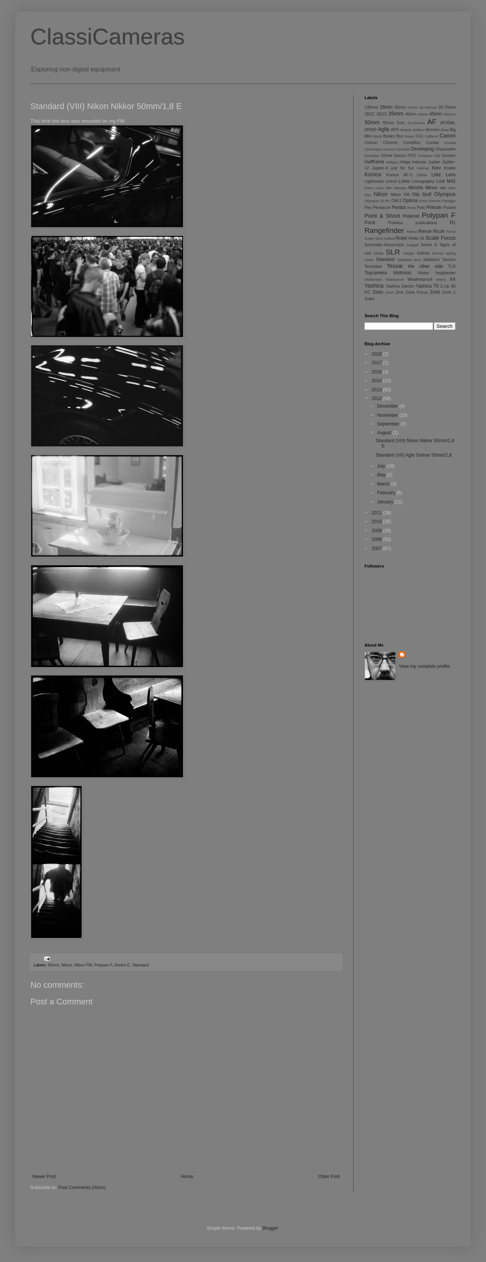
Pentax (399, 207)
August (385, 432)
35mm (396, 114)
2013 (377, 389)
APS (395, 129)
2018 (377, 354)
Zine (400, 292)
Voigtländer (445, 272)
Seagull (412, 245)
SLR (393, 252)
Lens (451, 174)
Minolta (416, 187)
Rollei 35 (416, 238)
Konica (372, 174)
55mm (388, 122)
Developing (422, 149)
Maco (368, 188)
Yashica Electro (399, 286)
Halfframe (374, 161)
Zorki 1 (449, 292)
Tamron (449, 259)
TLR (452, 266)
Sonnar (437, 253)
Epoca (400, 155)
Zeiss (377, 292)
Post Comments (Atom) (82, 1187)
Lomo (404, 181)
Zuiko (369, 298)
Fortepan (425, 155)
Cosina (450, 143)
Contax (432, 142)
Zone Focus (417, 292)
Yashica (373, 286)
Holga (404, 162)
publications (426, 222)
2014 (377, 380)
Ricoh (439, 231)
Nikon (67, 965)
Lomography (423, 181)
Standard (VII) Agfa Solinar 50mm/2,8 (413, 455)
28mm (386, 107)
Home (187, 1176)
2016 (377, 372)
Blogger (270, 1228)
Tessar (395, 266)
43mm (423, 114)
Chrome (390, 142)
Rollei (401, 238)
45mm (435, 114)
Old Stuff (421, 194)
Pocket (449, 207)
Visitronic (402, 272)
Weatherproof (419, 279)
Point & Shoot (382, 216)
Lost (440, 181)
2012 (377, 398)
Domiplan (372, 155)
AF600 (370, 129)
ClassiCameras (107, 36)
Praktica (395, 222)
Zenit (389, 292)
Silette (379, 253)
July (382, 466)
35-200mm (428, 107)
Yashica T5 (427, 286)
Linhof (391, 181)
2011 (377, 513)
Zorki (435, 292)
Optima (410, 200)
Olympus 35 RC (377, 201)
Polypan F (103, 965)
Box (399, 136)
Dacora (389, 149)
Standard (140, 965)
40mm (411, 114)
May (382, 475)
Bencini (432, 129)
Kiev (436, 168)
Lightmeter (374, 181)
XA (453, 279)
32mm (412, 107)
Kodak (450, 168)
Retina (412, 231)
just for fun (402, 168)
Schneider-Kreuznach (384, 244)
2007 (377, 548)
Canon (448, 136)
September (389, 424)
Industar (419, 162)
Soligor (409, 253)
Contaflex (411, 142)
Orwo (423, 201)
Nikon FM (83, 965)
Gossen (449, 155)
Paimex (435, 201)
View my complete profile (424, 666)
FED (412, 155)
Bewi (445, 130)
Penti (411, 208)
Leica (422, 174)
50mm (53, 965)
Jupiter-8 (380, 168)
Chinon (370, 142)
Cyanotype (373, 149)
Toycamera (375, 272)
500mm (449, 114)
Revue (425, 231)
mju (443, 187)
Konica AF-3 (399, 174)
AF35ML (448, 122)
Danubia (403, 149)
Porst (369, 222)
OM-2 (396, 200)
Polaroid (411, 216)
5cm (400, 122)
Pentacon (382, 207)
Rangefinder (384, 230)
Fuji (437, 155)
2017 (377, 362)
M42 (451, 181)
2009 (377, 530)
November (388, 415)
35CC (369, 114)
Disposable (446, 149)
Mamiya (400, 188)
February (386, 492)
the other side (425, 266)
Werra (441, 279)
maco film (384, 188)
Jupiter (434, 162)
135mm (371, 107)
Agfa (383, 129)
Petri (421, 207)
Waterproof (395, 279)
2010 (377, 521)
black (378, 136)
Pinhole (434, 207)
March (384, 484)
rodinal (389, 238)
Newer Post (44, 1176)
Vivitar (423, 272)
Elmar (387, 155)
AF (432, 122)
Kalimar (423, 168)
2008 (377, 539)
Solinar (423, 253)
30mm (400, 107)
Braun (410, 136)
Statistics (431, 259)
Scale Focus (441, 238)
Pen (368, 207)
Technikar (373, 266)
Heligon (392, 162)
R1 (453, 222)
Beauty (406, 130)
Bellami (418, 130)
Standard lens (409, 260)
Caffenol (432, 136)
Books (389, 136)
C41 (419, 136)
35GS (381, 114)
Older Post (329, 1176)
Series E (122, 965)
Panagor (449, 201)
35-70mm (447, 107)
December (388, 406)
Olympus (445, 194)
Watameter (373, 279)
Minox (431, 187)
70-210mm (416, 123)
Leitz (436, 174)
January (385, 501)
